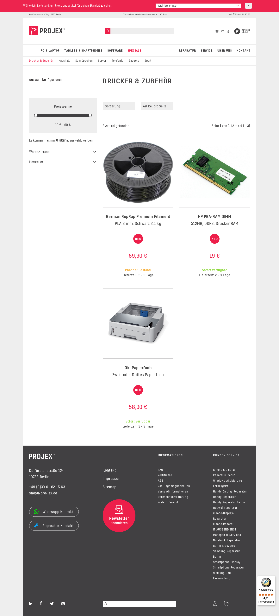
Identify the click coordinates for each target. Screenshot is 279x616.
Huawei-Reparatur (225, 508)
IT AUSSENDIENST (224, 529)
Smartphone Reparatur (228, 567)
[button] (234, 106)
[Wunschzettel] (222, 31)
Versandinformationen (173, 491)
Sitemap (109, 487)
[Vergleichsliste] (217, 31)
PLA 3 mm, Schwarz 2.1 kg (138, 224)
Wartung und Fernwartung (222, 576)
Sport (148, 61)
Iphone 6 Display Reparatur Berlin (224, 473)
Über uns (224, 50)
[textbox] (198, 6)
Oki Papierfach (138, 368)
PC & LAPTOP (50, 50)
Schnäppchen (84, 61)
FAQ (160, 470)
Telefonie (117, 61)
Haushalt (64, 61)
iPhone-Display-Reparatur (223, 516)
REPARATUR (187, 50)
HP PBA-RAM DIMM (214, 217)
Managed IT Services (227, 535)
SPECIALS (134, 50)
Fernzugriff (220, 486)
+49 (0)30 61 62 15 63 (47, 487)
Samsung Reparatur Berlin (226, 554)
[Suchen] (107, 31)
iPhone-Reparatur (225, 524)
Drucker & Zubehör (41, 61)
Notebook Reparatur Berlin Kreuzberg (226, 543)
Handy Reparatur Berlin (229, 502)
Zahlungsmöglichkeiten (174, 486)
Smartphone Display (227, 562)
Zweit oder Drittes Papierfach (138, 375)
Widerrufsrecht (168, 502)
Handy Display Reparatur (230, 491)
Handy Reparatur (224, 497)
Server (102, 61)
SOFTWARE (115, 50)
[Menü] (272, 577)
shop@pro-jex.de (43, 493)
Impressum (112, 479)
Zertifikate (165, 475)
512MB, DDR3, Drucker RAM (214, 224)
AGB (160, 480)
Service (207, 50)
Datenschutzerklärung (173, 497)
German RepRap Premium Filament (138, 217)
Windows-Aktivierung (227, 480)
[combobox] (198, 5)
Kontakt (243, 50)
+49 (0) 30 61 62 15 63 (239, 15)
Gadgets (134, 61)
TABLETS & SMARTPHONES (83, 50)
